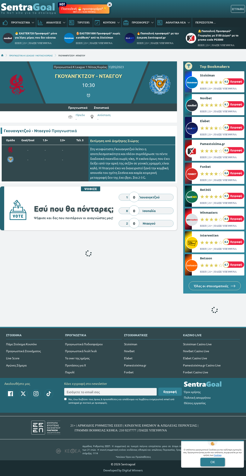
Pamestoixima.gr (212, 144)
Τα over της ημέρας (77, 358)
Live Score (12, 358)
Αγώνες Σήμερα (16, 365)
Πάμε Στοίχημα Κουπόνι (21, 344)
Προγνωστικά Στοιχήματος (23, 351)
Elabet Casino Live (195, 358)
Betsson (206, 258)
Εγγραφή (170, 391)
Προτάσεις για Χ (75, 365)
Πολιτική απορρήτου (197, 397)
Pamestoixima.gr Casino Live (202, 365)
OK (212, 462)
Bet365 (205, 190)
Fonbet (205, 166)
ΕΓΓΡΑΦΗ (238, 9)
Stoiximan (207, 75)
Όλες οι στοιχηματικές (215, 285)
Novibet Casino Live (196, 351)
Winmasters (209, 212)
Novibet (206, 98)
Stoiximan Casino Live (197, 344)
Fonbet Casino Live (195, 372)
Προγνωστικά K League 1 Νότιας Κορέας (80, 67)
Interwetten (209, 235)
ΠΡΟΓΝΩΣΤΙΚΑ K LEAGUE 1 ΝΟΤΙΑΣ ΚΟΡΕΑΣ (31, 55)
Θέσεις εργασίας (195, 403)
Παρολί (69, 372)
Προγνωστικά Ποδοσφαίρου (84, 344)
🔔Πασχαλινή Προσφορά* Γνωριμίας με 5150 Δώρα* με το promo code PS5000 (218, 35)
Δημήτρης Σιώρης (125, 140)
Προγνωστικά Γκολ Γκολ (81, 351)
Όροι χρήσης (192, 392)
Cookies (217, 455)
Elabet (205, 121)
